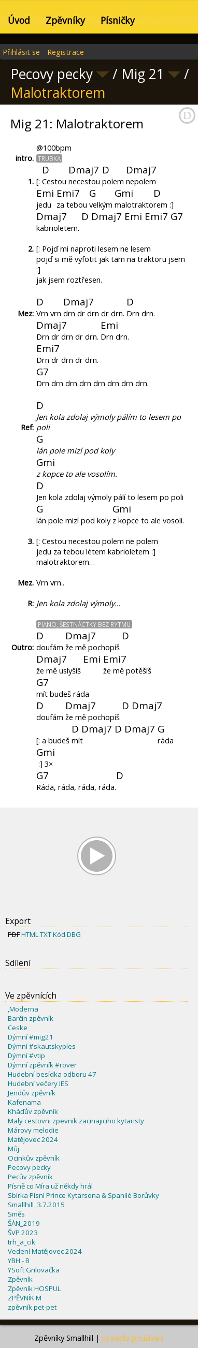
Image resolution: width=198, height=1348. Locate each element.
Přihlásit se (21, 52)
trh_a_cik (21, 1242)
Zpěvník (20, 1279)
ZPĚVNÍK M (24, 1297)
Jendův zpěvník (31, 1092)
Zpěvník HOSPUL (34, 1288)
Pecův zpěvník (30, 1176)
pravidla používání (133, 1337)
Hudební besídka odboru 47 (52, 1074)
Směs (16, 1214)
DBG (74, 934)
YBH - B (19, 1260)
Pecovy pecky (29, 1167)
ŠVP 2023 (23, 1232)
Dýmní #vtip (26, 1055)
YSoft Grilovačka (34, 1269)
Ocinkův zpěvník (34, 1158)
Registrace (65, 52)
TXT (45, 934)
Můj (13, 1148)
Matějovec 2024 (33, 1139)
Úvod (19, 20)
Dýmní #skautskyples (42, 1046)
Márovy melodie (33, 1130)
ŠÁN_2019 (24, 1223)
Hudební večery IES (38, 1083)
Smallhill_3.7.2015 (36, 1204)
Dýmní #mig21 (30, 1037)
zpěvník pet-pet (32, 1307)
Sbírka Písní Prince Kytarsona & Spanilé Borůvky (83, 1195)
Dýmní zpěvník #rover (42, 1064)
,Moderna (23, 1009)
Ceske (17, 1027)
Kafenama (24, 1102)
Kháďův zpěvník (33, 1111)
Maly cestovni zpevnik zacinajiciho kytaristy (76, 1120)
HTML (29, 934)
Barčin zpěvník (30, 1018)
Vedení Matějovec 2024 (45, 1251)
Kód (59, 934)
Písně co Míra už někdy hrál (50, 1186)
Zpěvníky (65, 20)
